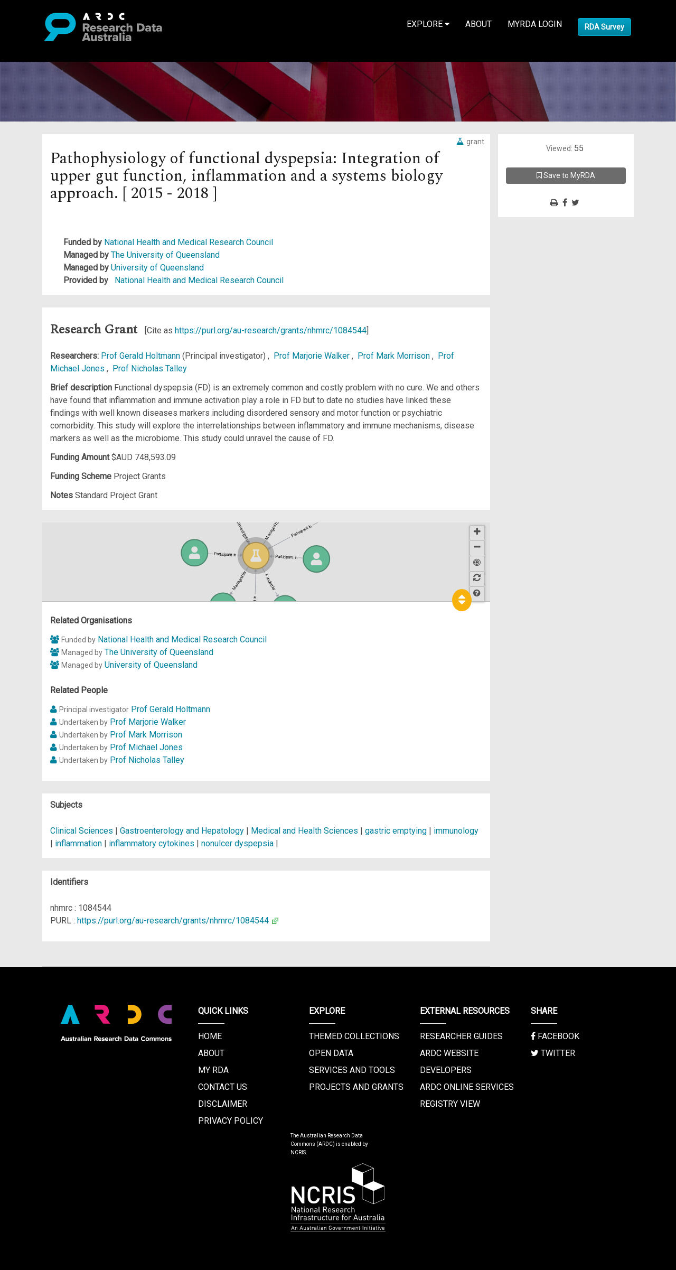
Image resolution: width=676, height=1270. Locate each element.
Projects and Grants (356, 1087)
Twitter (553, 1053)
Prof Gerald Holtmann (141, 356)
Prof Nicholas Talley (149, 368)
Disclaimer (222, 1104)
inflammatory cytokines (151, 843)
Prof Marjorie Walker (313, 356)
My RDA (213, 1070)
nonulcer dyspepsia (237, 843)
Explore (428, 24)
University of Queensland (157, 268)
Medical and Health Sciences (305, 831)
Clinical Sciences (82, 831)
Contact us (222, 1087)
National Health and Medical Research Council (188, 242)
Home (210, 1036)
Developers (446, 1070)
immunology (456, 831)
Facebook (555, 1036)
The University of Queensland (165, 255)
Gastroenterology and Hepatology (183, 831)
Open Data (331, 1053)
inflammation (78, 843)
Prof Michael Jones (146, 747)
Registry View (450, 1104)
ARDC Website (449, 1053)
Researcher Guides (461, 1036)
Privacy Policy (230, 1121)
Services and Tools (352, 1070)
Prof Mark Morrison (395, 356)
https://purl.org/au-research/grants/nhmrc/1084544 (271, 330)
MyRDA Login (535, 24)
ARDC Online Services (467, 1087)
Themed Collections (354, 1036)
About (478, 24)
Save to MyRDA (566, 175)
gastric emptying (396, 831)
